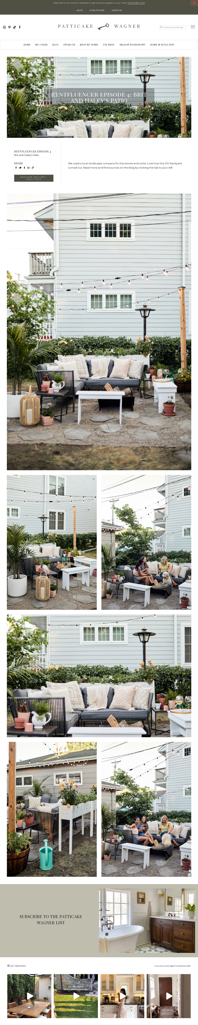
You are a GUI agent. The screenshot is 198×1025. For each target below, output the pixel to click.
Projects (69, 44)
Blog (55, 44)
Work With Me (97, 10)
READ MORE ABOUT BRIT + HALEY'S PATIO (34, 178)
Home (27, 44)
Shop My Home (89, 44)
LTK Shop (108, 44)
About (79, 10)
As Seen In (117, 10)
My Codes (41, 44)
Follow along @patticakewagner (173, 966)
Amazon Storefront (132, 44)
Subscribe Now (136, 3)
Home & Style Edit (162, 44)
